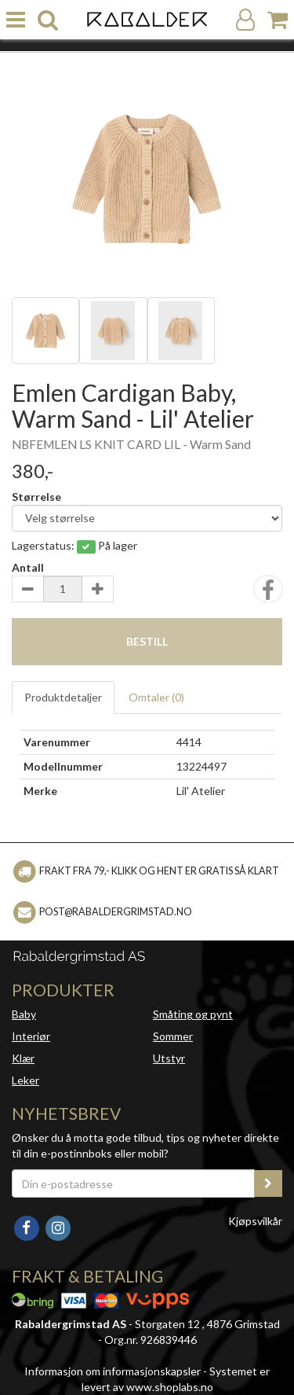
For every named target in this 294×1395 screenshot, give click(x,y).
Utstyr (169, 1058)
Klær (23, 1058)
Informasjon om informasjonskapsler (112, 1371)
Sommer (173, 1036)
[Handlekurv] (277, 20)
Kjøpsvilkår (255, 1221)
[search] (47, 20)
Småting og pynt (193, 1014)
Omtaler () (156, 697)
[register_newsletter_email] (268, 1183)
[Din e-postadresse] (133, 1183)
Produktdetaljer (63, 697)
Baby (24, 1014)
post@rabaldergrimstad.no (115, 911)
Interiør (31, 1036)
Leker (25, 1080)
